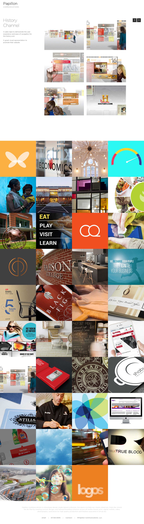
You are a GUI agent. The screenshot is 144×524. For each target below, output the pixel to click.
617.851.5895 (55, 517)
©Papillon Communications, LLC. (89, 517)
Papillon (72, 5)
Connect (69, 517)
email (44, 517)
